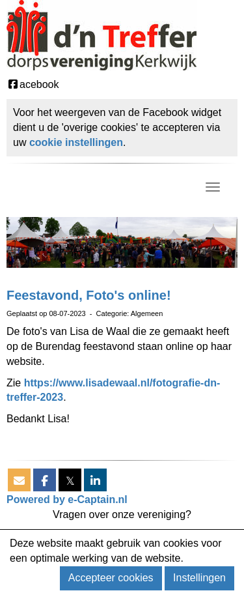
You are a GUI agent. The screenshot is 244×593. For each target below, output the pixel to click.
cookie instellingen (76, 142)
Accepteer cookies (111, 577)
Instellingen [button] (199, 577)
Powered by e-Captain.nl (67, 499)
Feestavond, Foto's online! (89, 295)
